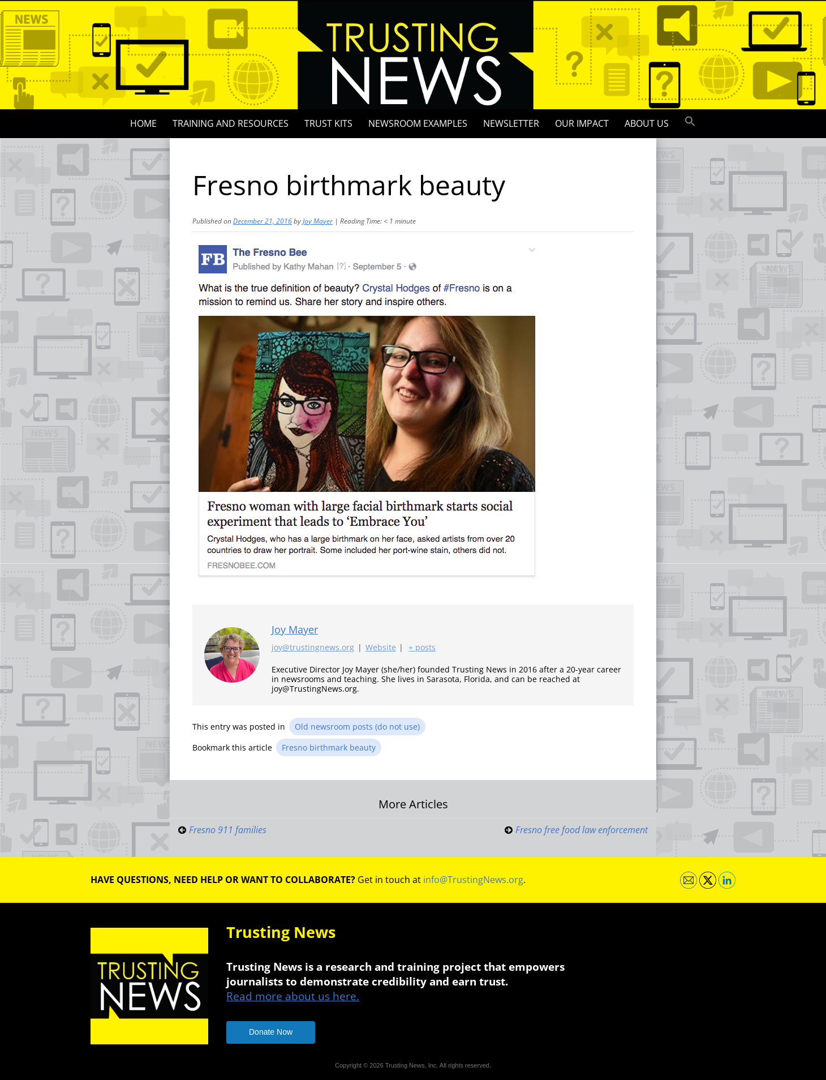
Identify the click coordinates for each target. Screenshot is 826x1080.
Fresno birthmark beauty (329, 747)
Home (143, 123)
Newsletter (511, 123)
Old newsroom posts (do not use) (357, 726)
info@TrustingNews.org (473, 879)
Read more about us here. (292, 996)
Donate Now (270, 1031)
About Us (647, 123)
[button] (690, 121)
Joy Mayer (318, 221)
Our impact (582, 123)
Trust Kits (328, 123)
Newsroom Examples (417, 123)
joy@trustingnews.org (313, 647)
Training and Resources (231, 123)
